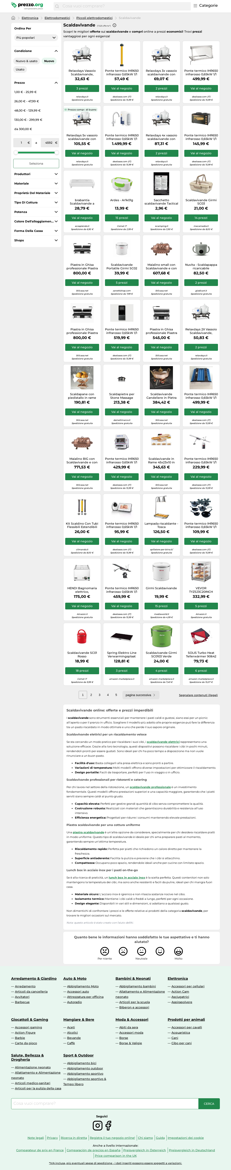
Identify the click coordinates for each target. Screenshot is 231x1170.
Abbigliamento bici (81, 1063)
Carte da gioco (26, 1043)
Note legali (36, 1138)
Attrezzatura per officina (85, 997)
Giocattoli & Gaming (29, 1019)
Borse (123, 1038)
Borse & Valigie (130, 1043)
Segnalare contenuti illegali (198, 695)
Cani (174, 1038)
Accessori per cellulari (187, 986)
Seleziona (36, 163)
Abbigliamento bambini (137, 986)
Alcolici (72, 1032)
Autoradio (74, 1002)
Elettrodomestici (57, 18)
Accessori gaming (28, 1027)
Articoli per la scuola (134, 1002)
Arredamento (25, 986)
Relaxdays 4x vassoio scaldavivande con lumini (161, 137)
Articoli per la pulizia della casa (38, 1088)
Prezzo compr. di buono (82, 109)
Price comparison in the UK (116, 1156)
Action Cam (180, 991)
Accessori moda (131, 1032)
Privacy (52, 1138)
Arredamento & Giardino (34, 978)
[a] (48, 142)
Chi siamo (145, 1138)
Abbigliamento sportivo (85, 1074)
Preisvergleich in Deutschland (192, 1150)
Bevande (74, 1038)
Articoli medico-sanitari (32, 1083)
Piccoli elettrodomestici (94, 18)
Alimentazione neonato (33, 1067)
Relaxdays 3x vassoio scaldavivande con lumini (161, 72)
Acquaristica (180, 1032)
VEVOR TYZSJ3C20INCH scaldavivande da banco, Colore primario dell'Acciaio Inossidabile (201, 590)
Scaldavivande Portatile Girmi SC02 (121, 266)
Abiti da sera (128, 1027)
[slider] (15, 152)
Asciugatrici (180, 997)
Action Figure (25, 1032)
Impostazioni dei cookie (186, 1138)
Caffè (71, 1043)
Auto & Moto (74, 978)
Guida (160, 1138)
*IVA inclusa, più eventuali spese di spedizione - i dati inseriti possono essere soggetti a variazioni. (115, 1163)
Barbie (20, 1038)
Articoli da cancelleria (31, 991)
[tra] (21, 142)
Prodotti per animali (186, 1019)
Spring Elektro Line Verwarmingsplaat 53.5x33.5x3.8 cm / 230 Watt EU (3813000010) (121, 654)
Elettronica (30, 18)
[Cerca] (57, 6)
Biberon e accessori (134, 1007)
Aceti (71, 1027)
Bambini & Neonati (133, 978)
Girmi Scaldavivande (161, 588)
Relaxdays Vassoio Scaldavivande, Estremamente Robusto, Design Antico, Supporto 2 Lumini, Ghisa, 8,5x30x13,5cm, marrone (82, 72)
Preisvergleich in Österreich (144, 1150)
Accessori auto (78, 991)
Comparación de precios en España (93, 1150)
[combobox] (125, 6)
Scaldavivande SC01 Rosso (82, 654)
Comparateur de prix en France (40, 1150)
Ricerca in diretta (74, 1138)
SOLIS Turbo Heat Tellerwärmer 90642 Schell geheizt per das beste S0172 (201, 654)
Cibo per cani (181, 1043)
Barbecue (22, 1002)
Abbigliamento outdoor (85, 1068)
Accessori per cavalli (186, 1027)
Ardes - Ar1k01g (121, 200)
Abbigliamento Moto (83, 986)
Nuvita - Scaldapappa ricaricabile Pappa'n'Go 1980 (201, 266)
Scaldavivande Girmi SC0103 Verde (161, 654)
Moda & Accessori (132, 1019)
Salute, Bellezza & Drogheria (27, 1057)
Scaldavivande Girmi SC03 (201, 202)
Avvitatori (22, 997)
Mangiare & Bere (78, 1019)
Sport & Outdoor (78, 1055)
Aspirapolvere (181, 1002)
